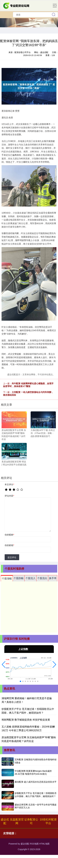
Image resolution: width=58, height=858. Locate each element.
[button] (4, 664)
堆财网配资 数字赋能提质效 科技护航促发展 (26, 719)
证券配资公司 (31, 821)
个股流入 (30, 578)
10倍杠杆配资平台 (48, 821)
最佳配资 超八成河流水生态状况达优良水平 (35, 782)
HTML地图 (44, 843)
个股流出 (42, 578)
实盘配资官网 (17, 821)
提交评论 (12, 557)
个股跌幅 (19, 578)
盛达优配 (5, 821)
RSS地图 (34, 843)
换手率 (52, 578)
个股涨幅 (7, 578)
